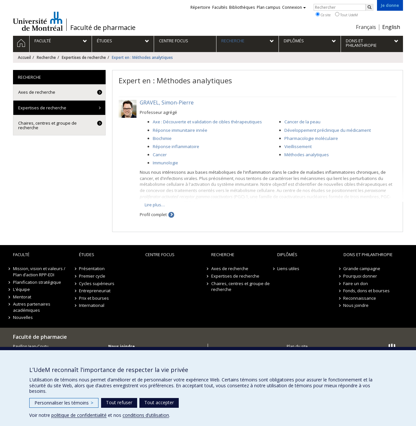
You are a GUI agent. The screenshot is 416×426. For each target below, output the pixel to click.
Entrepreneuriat (94, 291)
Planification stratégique (37, 282)
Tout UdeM (346, 14)
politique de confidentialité (79, 415)
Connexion (294, 7)
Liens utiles (288, 268)
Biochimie (162, 138)
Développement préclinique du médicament (327, 130)
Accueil (24, 57)
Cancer (160, 155)
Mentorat (22, 297)
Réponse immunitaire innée (180, 130)
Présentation (92, 268)
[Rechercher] (369, 7)
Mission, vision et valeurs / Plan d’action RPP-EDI (39, 272)
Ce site (323, 14)
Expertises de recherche (84, 57)
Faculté (21, 254)
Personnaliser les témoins (63, 403)
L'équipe (21, 289)
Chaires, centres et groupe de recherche (47, 125)
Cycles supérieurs (96, 283)
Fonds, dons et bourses (367, 291)
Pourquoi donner (360, 276)
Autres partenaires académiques (31, 307)
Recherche (46, 57)
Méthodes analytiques (306, 155)
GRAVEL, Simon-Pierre (167, 102)
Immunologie (165, 163)
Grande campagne (362, 268)
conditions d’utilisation (146, 415)
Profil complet (153, 214)
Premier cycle (92, 276)
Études (86, 254)
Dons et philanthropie (368, 254)
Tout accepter (159, 402)
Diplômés (287, 254)
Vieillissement (298, 146)
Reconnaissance (360, 298)
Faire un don (356, 283)
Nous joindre (356, 305)
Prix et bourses (94, 298)
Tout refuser (119, 402)
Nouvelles (23, 317)
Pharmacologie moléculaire (311, 138)
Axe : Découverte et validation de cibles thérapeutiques (207, 122)
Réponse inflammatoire (176, 146)
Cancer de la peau (302, 122)
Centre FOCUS (160, 254)
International (91, 305)
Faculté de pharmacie (103, 27)
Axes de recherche (36, 92)
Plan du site (297, 346)
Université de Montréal (38, 21)
